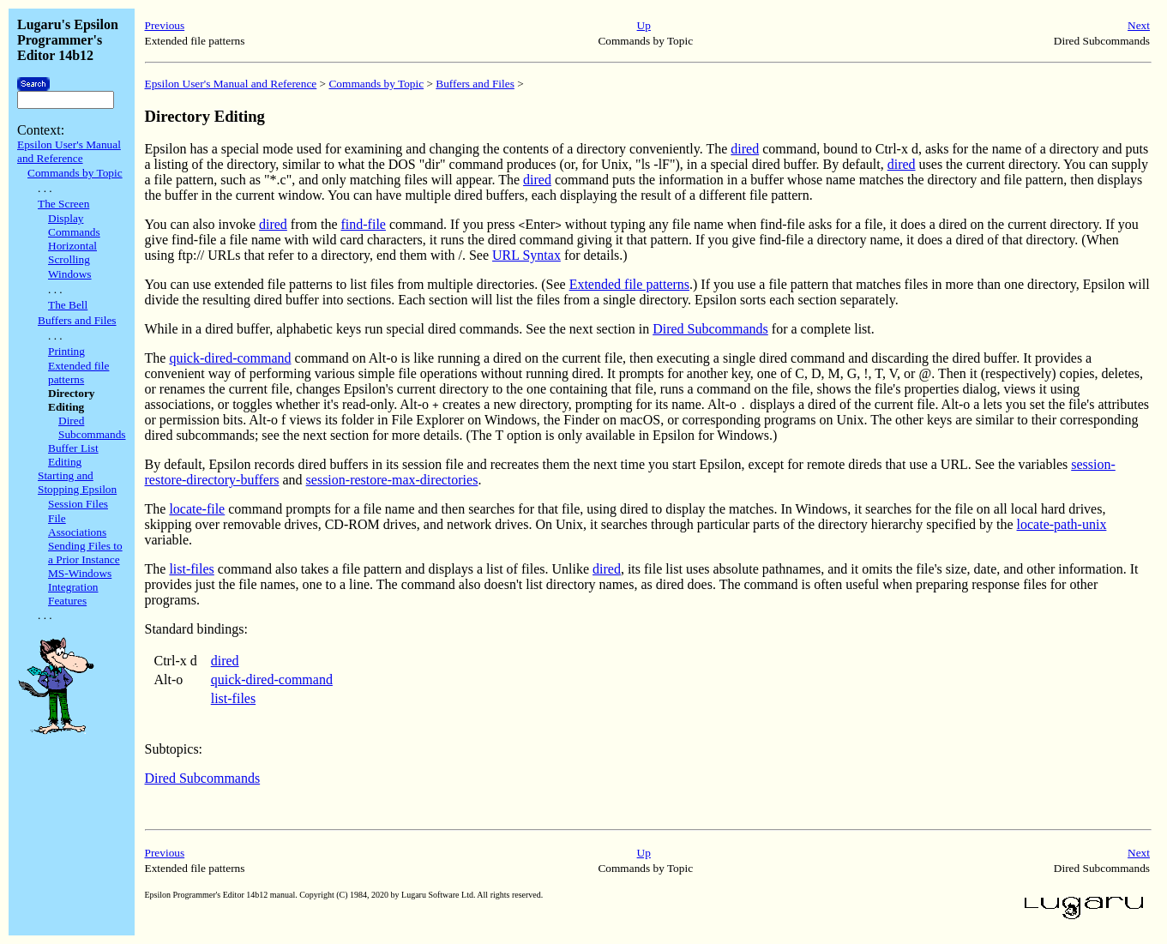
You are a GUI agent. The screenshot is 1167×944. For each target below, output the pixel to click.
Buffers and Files (77, 320)
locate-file (197, 509)
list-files (191, 569)
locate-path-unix (1062, 524)
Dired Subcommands (92, 427)
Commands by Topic (75, 172)
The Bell (67, 304)
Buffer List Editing (73, 455)
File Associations (77, 525)
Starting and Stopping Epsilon (77, 482)
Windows (70, 274)
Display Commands (74, 225)
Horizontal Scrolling (72, 252)
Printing (66, 351)
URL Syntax (526, 255)
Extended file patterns (78, 372)
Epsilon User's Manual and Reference (69, 151)
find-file (363, 224)
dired (745, 148)
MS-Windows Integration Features (79, 587)
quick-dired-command (230, 358)
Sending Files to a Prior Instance (85, 552)
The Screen (63, 203)
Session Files (78, 503)
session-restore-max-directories (392, 479)
